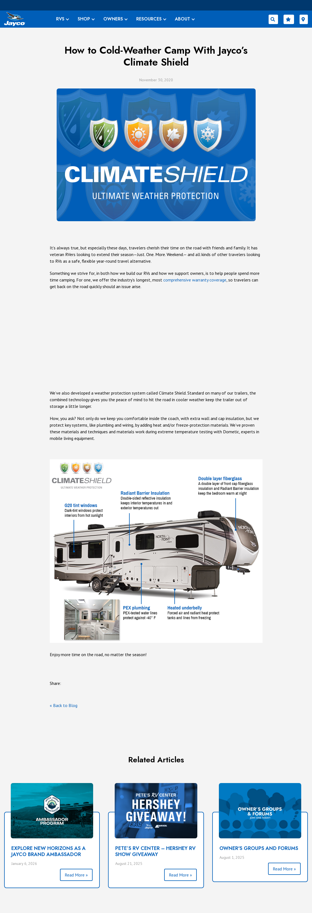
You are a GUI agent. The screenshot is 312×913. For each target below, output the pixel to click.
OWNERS (113, 19)
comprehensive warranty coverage (194, 280)
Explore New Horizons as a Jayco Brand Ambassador (48, 851)
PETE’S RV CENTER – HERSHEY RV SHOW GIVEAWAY (155, 851)
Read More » (76, 875)
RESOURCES (149, 19)
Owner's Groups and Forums (258, 848)
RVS (60, 19)
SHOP (84, 19)
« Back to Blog (63, 705)
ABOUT (182, 19)
